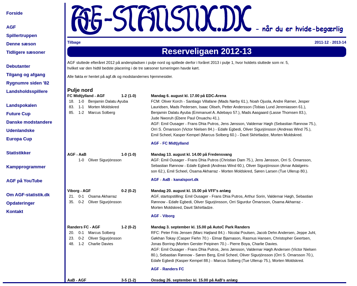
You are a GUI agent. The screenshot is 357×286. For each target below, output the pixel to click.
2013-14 (339, 42)
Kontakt (14, 211)
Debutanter (18, 66)
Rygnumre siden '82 (27, 83)
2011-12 (321, 42)
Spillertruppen (21, 35)
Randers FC (173, 269)
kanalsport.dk (186, 179)
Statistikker (18, 152)
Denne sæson (21, 43)
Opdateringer (20, 203)
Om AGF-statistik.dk (28, 194)
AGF (11, 27)
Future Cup (18, 113)
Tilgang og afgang (25, 74)
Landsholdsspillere (26, 91)
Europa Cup (19, 138)
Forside (14, 13)
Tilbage (74, 42)
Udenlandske (20, 130)
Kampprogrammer (26, 166)
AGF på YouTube (24, 180)
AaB (166, 179)
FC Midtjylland (175, 143)
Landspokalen (21, 105)
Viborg (168, 216)
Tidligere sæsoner (25, 52)
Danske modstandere (29, 122)
